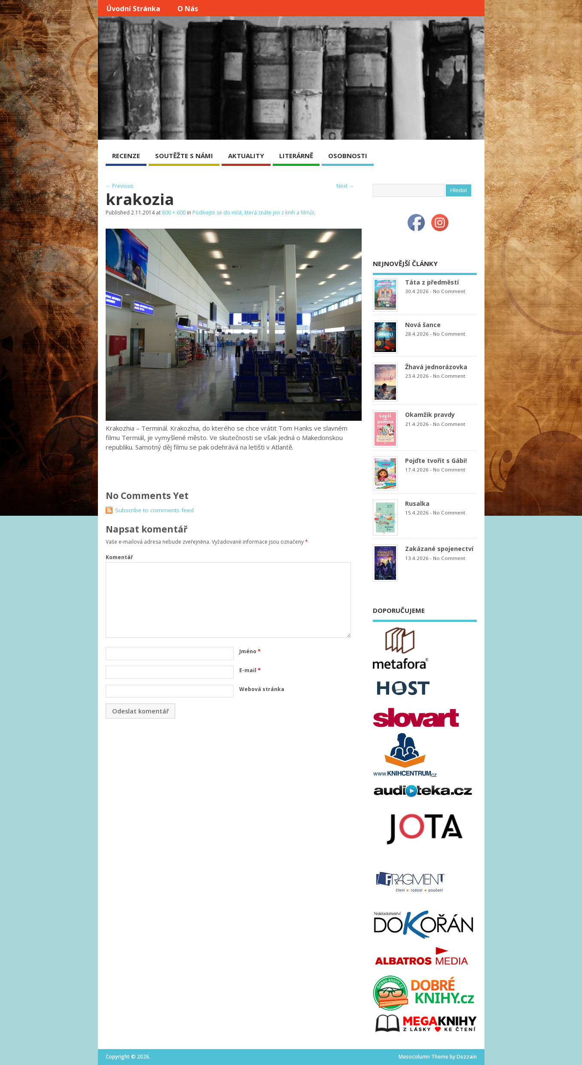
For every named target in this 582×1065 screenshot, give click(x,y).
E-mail (250, 670)
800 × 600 (174, 212)
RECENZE (126, 155)
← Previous (119, 186)
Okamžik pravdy (430, 414)
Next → (345, 186)
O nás (187, 8)
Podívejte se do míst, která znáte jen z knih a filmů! (253, 212)
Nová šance (423, 325)
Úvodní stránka (133, 8)
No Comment (449, 291)
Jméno (250, 651)
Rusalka (417, 503)
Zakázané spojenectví (439, 549)
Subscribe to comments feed (154, 510)
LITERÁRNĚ (296, 155)
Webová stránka (261, 689)
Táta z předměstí (432, 282)
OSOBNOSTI (347, 155)
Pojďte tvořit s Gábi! (436, 460)
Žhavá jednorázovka (436, 367)
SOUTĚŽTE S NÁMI (184, 155)
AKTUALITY (246, 155)
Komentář (119, 557)
